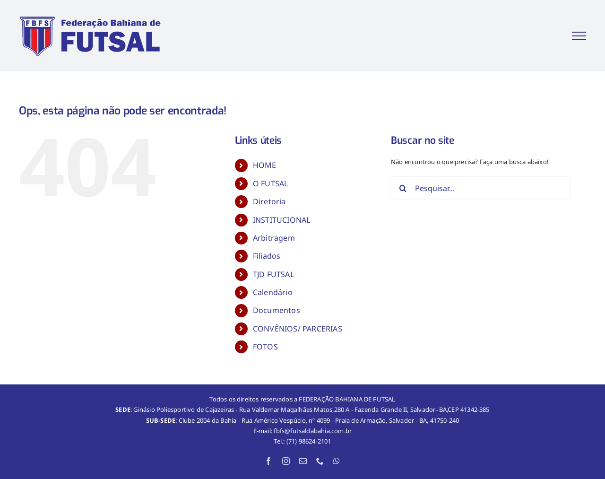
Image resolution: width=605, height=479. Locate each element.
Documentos (276, 310)
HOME (265, 165)
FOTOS (265, 346)
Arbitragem (274, 238)
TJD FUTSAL (273, 274)
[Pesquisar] (403, 188)
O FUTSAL (270, 183)
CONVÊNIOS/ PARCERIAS (297, 328)
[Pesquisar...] (480, 188)
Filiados (267, 256)
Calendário (273, 292)
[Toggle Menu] (579, 36)
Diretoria (269, 201)
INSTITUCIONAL (282, 220)
